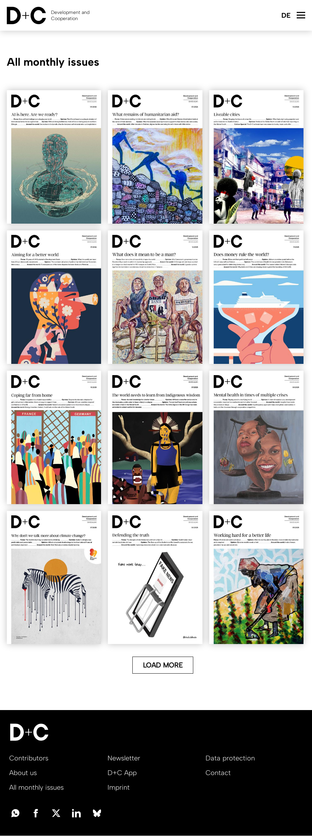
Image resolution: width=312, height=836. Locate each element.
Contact (218, 773)
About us (23, 773)
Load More (163, 665)
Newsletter (124, 758)
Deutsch (285, 16)
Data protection (230, 758)
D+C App (122, 773)
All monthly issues (36, 787)
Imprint (119, 787)
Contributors (28, 758)
